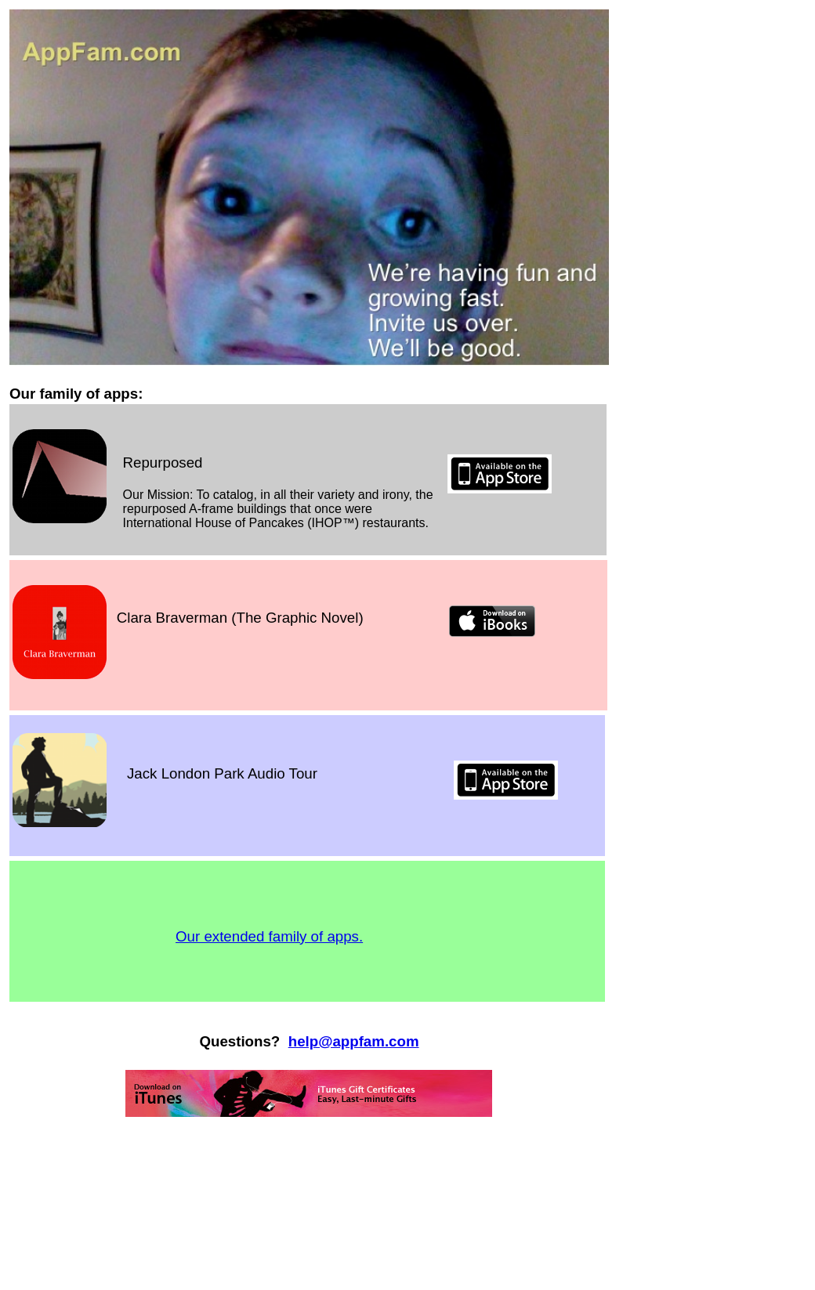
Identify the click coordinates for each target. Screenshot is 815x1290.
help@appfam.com (353, 1041)
